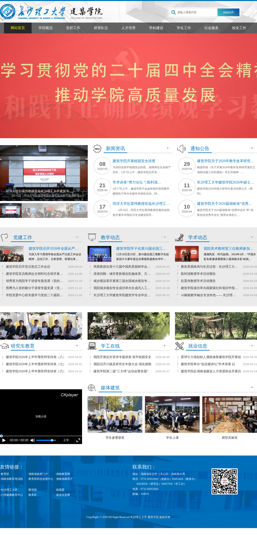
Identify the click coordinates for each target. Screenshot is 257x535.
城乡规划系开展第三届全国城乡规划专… (122, 281)
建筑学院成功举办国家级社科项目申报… (209, 288)
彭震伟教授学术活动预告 (198, 281)
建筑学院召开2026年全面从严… (53, 248)
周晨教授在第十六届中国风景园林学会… (122, 266)
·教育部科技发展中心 (40, 478)
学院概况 (45, 28)
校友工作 (239, 28)
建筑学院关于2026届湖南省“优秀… (224, 204)
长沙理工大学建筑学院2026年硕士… (225, 182)
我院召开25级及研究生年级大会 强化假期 (122, 364)
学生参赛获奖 (115, 417)
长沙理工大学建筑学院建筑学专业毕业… (122, 295)
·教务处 (32, 494)
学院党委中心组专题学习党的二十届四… (34, 295)
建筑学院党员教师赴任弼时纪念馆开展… (34, 273)
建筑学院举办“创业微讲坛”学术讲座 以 (208, 364)
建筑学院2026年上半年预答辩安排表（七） (36, 364)
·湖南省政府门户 (38, 474)
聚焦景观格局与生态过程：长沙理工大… (209, 266)
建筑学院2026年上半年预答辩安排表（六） (36, 371)
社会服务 (211, 28)
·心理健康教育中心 (11, 494)
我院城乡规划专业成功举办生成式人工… (122, 288)
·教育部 (4, 474)
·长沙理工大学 (8, 489)
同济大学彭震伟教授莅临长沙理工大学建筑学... (39, 191)
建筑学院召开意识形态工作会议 (28, 266)
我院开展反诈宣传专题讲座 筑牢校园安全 (122, 357)
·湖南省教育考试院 (11, 478)
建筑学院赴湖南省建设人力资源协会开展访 (211, 371)
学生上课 (172, 417)
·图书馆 (32, 489)
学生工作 (184, 28)
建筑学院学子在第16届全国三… (141, 248)
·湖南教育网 (62, 474)
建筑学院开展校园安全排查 (134, 161)
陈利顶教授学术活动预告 (198, 273)
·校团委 (59, 489)
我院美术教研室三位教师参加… (228, 248)
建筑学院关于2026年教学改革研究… (225, 161)
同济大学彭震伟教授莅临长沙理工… (141, 204)
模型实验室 (229, 417)
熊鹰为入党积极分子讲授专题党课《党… (34, 288)
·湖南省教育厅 (64, 478)
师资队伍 (101, 28)
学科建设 (156, 28)
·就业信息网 (62, 494)
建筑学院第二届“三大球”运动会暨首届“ (121, 371)
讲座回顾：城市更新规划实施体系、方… (122, 273)
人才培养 (128, 28)
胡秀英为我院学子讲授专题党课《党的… (34, 281)
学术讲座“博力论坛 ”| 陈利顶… (137, 182)
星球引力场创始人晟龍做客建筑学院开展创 (211, 357)
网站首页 (18, 28)
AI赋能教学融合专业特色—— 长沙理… (208, 295)
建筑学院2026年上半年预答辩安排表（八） (36, 357)
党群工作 (73, 28)
